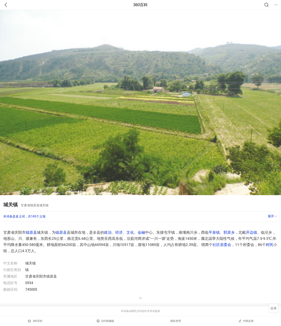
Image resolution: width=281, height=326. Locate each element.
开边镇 (251, 232)
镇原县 (31, 232)
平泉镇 (214, 232)
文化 (130, 232)
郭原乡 (229, 232)
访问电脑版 (105, 320)
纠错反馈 (246, 320)
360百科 (140, 5)
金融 (141, 232)
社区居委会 (222, 244)
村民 (269, 244)
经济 (119, 232)
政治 (108, 232)
